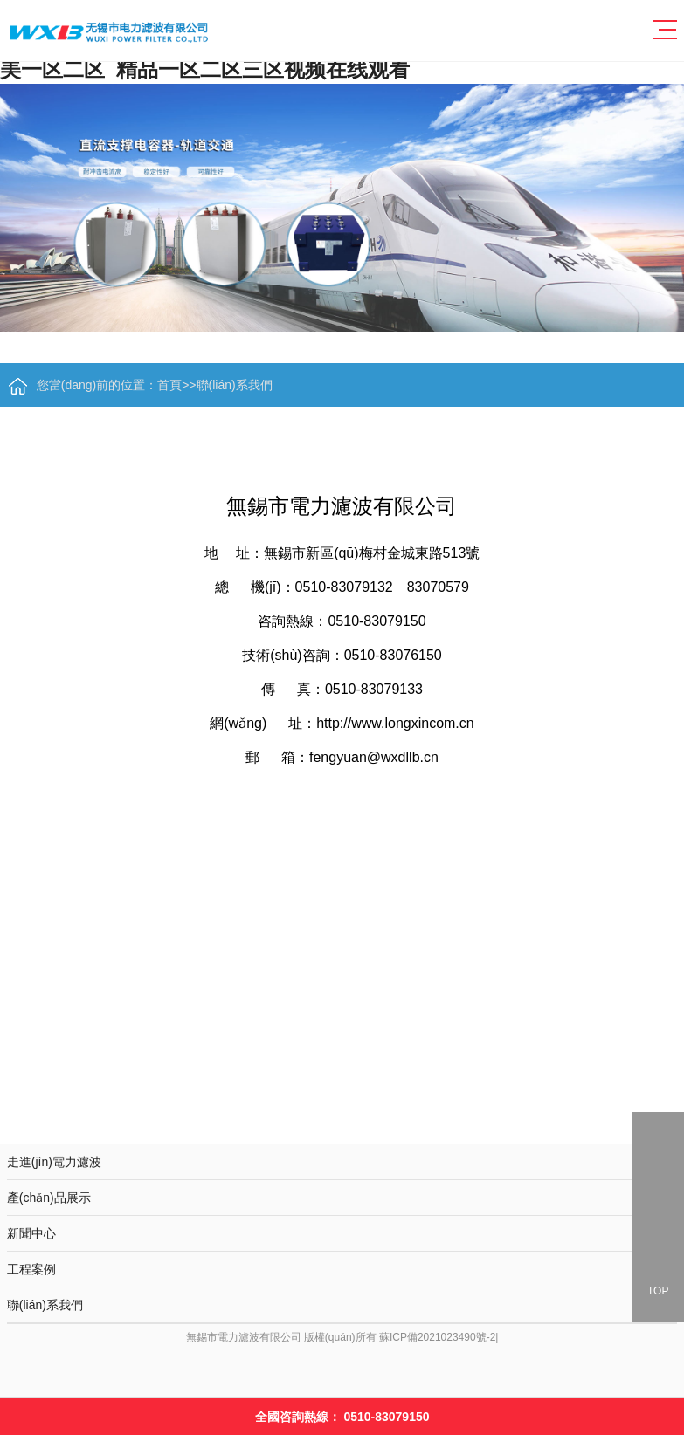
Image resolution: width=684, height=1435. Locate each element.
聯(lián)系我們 (235, 385)
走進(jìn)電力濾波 (342, 1160)
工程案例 (342, 1265)
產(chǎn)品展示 (342, 1196)
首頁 (169, 385)
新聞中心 (342, 1231)
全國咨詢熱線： (342, 1417)
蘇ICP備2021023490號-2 (437, 1337)
